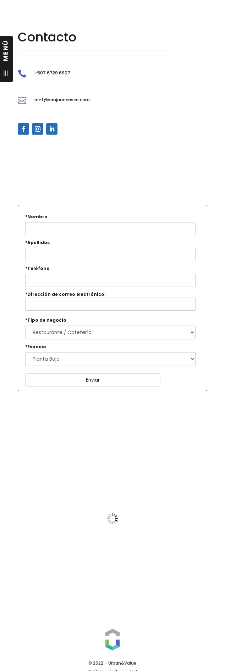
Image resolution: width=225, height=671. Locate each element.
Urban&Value (122, 663)
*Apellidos (37, 242)
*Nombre (36, 217)
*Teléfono (37, 268)
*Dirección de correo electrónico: (110, 301)
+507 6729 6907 (52, 73)
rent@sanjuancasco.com (62, 100)
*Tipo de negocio (45, 320)
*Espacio (35, 347)
